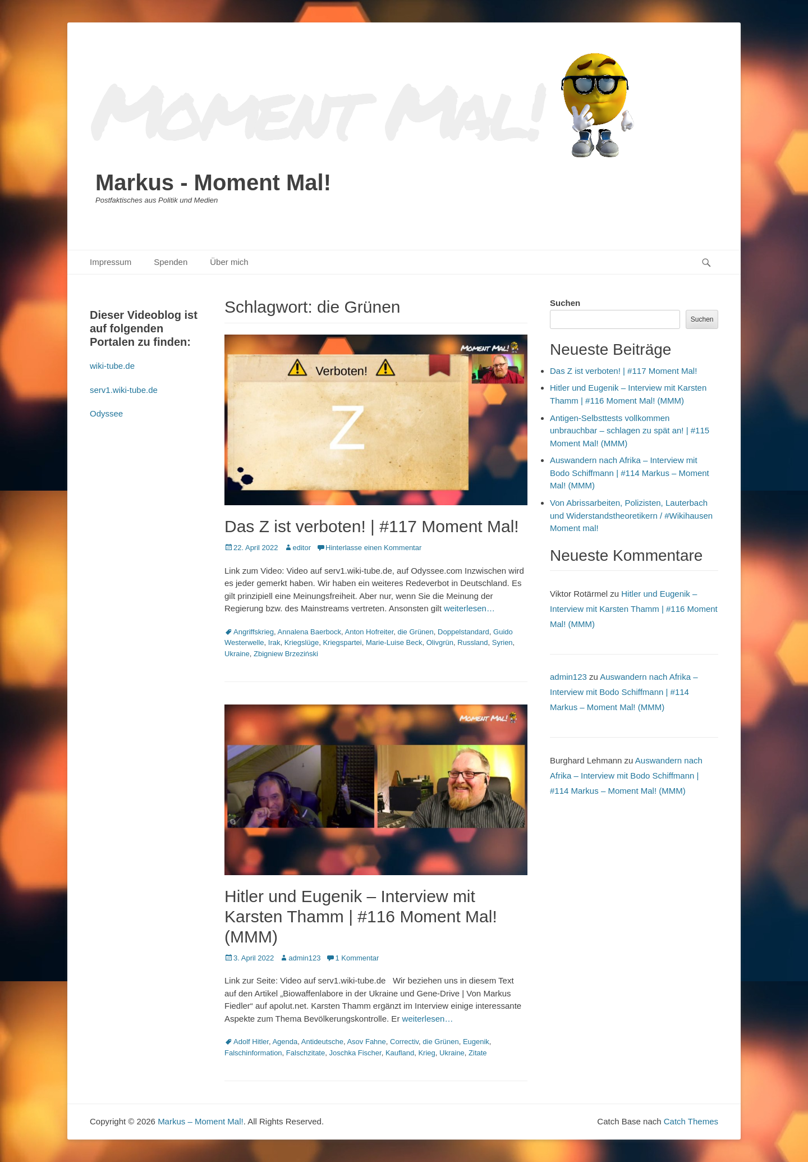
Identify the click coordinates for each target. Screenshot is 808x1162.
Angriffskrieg (253, 632)
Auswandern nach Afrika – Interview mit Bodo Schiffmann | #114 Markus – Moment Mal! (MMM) (629, 472)
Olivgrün (439, 642)
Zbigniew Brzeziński (286, 653)
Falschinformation (253, 1053)
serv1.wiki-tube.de (124, 390)
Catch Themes (691, 1121)
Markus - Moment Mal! (213, 182)
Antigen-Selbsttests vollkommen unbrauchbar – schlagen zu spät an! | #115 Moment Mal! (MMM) (629, 430)
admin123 (304, 958)
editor (302, 547)
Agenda (284, 1041)
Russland (472, 642)
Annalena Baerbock (309, 632)
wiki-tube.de (112, 365)
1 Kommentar (357, 958)
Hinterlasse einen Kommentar (373, 547)
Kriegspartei (342, 642)
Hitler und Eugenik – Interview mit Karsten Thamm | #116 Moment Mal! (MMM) (360, 916)
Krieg (426, 1053)
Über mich (229, 262)
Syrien (502, 642)
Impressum (110, 262)
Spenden (170, 262)
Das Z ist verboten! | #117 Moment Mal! (371, 526)
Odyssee (106, 413)
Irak (274, 642)
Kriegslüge (301, 642)
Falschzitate (305, 1053)
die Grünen (415, 632)
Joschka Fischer (355, 1053)
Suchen (565, 303)
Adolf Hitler (251, 1041)
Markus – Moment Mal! (201, 1121)
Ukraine (237, 653)
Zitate (478, 1053)
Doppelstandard (463, 632)
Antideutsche (322, 1041)
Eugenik (476, 1041)
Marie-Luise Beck (394, 642)
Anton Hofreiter (369, 632)
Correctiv (404, 1041)
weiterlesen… (469, 608)
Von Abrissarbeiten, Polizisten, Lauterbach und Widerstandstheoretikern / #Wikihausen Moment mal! (631, 515)
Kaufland (399, 1053)
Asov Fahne (366, 1041)
